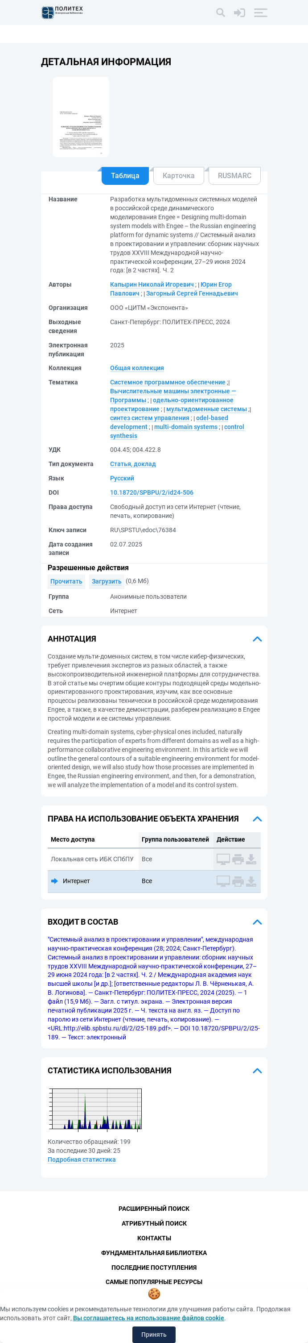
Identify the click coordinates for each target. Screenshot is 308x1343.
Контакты (154, 1238)
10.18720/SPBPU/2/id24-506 (151, 492)
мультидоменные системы (206, 409)
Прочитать (66, 581)
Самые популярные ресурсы (154, 1282)
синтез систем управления (149, 417)
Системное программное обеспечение (168, 382)
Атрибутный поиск (154, 1223)
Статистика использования (110, 1070)
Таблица (125, 175)
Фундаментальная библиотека (154, 1252)
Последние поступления (154, 1267)
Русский (122, 478)
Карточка (179, 175)
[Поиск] (220, 12)
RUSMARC (234, 175)
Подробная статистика (82, 1159)
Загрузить (107, 581)
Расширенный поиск (154, 1208)
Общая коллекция (137, 367)
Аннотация (72, 638)
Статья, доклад (133, 463)
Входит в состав (83, 921)
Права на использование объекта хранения (143, 818)
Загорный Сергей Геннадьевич (192, 293)
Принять (154, 1334)
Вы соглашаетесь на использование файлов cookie (148, 1318)
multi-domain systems (186, 426)
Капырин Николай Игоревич (152, 284)
